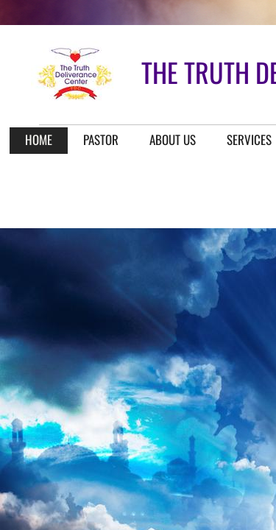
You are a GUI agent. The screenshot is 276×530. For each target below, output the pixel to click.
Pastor (100, 139)
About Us (172, 139)
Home (38, 139)
